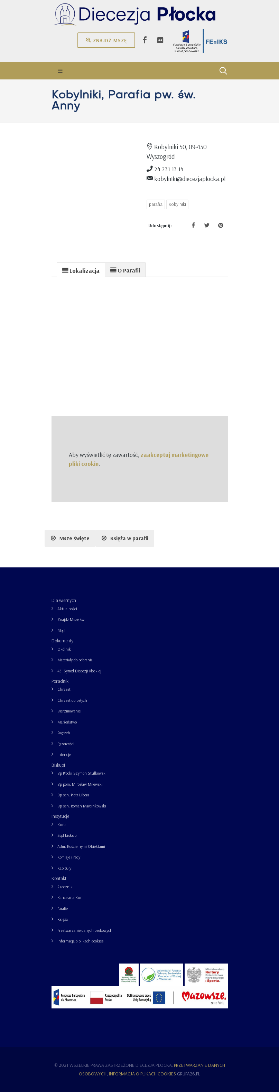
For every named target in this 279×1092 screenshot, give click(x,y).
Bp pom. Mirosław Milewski (80, 784)
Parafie (62, 908)
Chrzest (64, 689)
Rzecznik (65, 886)
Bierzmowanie (69, 710)
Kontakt (59, 878)
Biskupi (58, 765)
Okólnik (64, 649)
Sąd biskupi (67, 835)
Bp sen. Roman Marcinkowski (81, 805)
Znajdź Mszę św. (71, 619)
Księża (62, 919)
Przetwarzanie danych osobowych (84, 930)
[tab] (81, 269)
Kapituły (64, 868)
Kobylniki (177, 204)
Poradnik (60, 681)
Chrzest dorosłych (72, 700)
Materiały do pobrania (75, 659)
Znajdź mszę (106, 40)
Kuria (61, 824)
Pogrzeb (63, 732)
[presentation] (81, 270)
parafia (155, 204)
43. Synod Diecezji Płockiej (79, 670)
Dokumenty (62, 641)
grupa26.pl (188, 1074)
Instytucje (60, 816)
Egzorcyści (65, 743)
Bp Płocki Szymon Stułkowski (81, 773)
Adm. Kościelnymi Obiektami (81, 846)
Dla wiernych (64, 600)
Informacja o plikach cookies (80, 940)
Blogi (61, 630)
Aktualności (67, 608)
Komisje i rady (68, 857)
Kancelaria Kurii (70, 897)
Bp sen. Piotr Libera (73, 794)
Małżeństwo (67, 722)
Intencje (64, 754)
